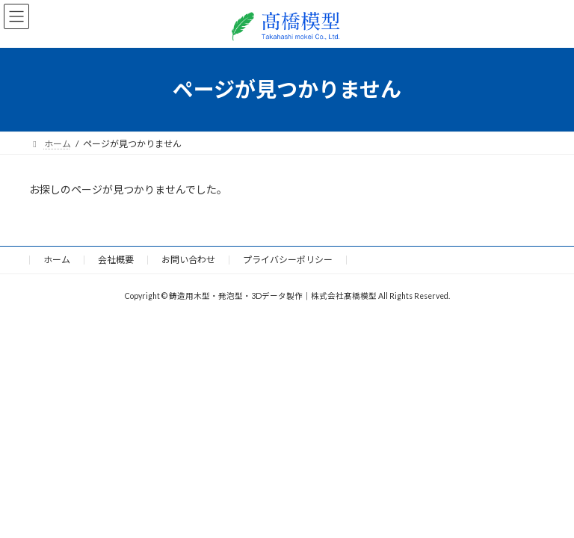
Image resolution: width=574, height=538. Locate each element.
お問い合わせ (188, 259)
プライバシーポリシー (288, 259)
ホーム (56, 259)
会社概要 (116, 259)
